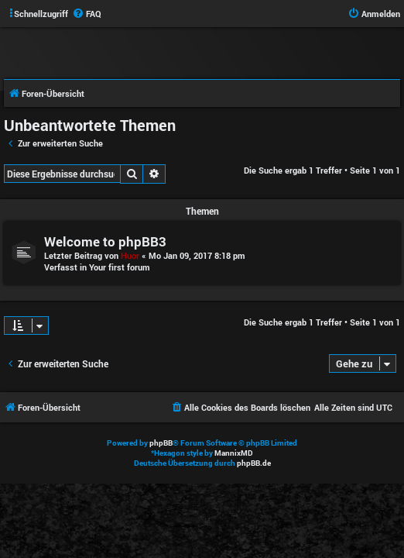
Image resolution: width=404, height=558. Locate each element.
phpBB (161, 443)
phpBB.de (254, 463)
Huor (130, 255)
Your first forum (119, 267)
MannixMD (233, 453)
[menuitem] (86, 14)
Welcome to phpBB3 (105, 241)
